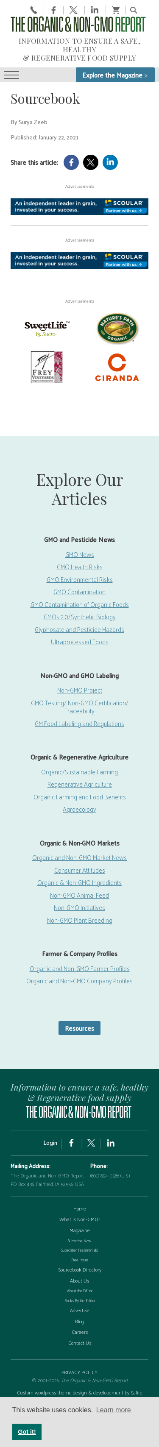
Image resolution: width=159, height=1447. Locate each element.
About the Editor (79, 1290)
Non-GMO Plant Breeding (79, 920)
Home (79, 1208)
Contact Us (79, 1342)
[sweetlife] (46, 328)
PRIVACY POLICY (79, 1372)
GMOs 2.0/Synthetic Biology (80, 616)
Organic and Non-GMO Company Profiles (79, 980)
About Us (79, 1280)
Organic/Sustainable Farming (79, 771)
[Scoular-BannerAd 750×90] (79, 206)
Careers (80, 1331)
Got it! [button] (27, 1431)
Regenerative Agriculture (79, 784)
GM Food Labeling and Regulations (79, 723)
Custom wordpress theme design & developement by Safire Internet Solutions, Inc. (79, 1396)
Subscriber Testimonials (79, 1250)
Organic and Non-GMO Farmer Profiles (80, 968)
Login (50, 1142)
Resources (79, 1028)
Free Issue (79, 1259)
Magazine (80, 1230)
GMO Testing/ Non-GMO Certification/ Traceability (79, 707)
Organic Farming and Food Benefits (79, 796)
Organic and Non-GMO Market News (79, 857)
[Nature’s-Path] (117, 328)
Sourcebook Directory (79, 1269)
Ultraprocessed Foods (80, 641)
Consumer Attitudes (79, 870)
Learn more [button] (113, 1410)
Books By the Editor (79, 1300)
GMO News (79, 554)
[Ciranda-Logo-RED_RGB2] (117, 366)
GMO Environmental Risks (80, 579)
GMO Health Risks (80, 566)
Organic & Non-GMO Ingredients (79, 882)
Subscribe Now (79, 1240)
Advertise (79, 1310)
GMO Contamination (79, 591)
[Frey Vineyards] (46, 366)
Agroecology (79, 809)
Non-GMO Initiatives (79, 907)
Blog (79, 1321)
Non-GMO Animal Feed (79, 895)
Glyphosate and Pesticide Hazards (79, 629)
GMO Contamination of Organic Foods (80, 604)
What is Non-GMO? (79, 1219)
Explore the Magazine (115, 75)
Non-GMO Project (79, 690)
